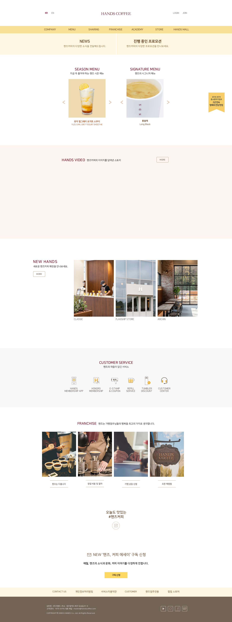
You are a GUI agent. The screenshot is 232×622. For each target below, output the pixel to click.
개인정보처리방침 (84, 591)
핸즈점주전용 (152, 591)
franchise (115, 29)
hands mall (181, 29)
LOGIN (176, 13)
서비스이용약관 (109, 591)
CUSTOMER (131, 591)
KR (46, 13)
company (50, 29)
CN (52, 13)
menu (71, 29)
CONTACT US (59, 591)
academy (137, 29)
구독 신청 (116, 575)
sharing (93, 29)
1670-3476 (59, 609)
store (159, 29)
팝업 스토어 (173, 591)
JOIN (185, 13)
